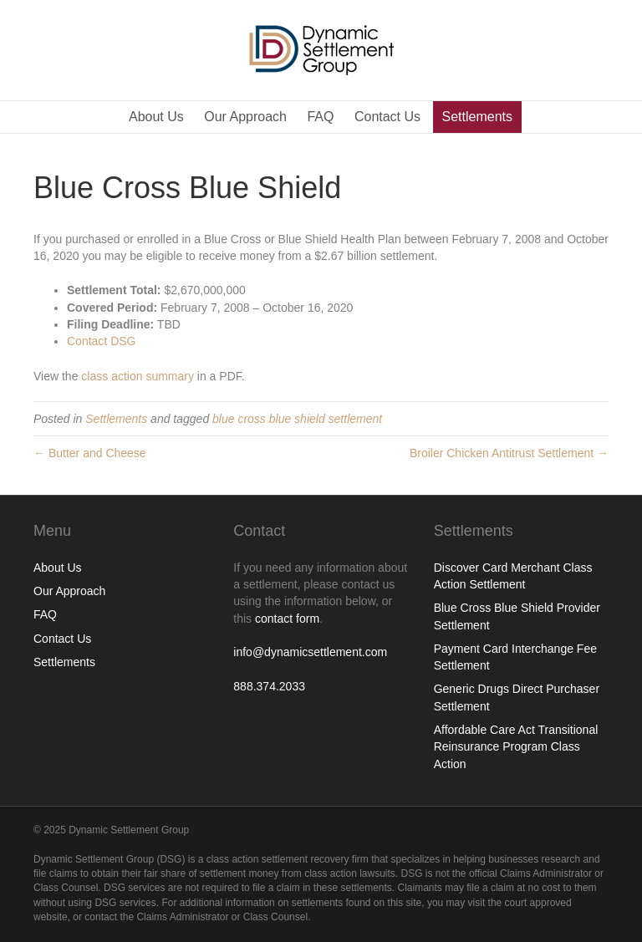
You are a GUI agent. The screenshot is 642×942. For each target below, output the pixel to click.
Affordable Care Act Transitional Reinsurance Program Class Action (516, 747)
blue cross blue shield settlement (297, 418)
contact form (287, 618)
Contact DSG (101, 341)
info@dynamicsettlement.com (310, 652)
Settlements (477, 116)
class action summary (137, 376)
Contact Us (387, 116)
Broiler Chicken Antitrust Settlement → (509, 453)
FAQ (320, 116)
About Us (156, 116)
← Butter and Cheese (89, 453)
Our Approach (245, 116)
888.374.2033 (269, 686)
